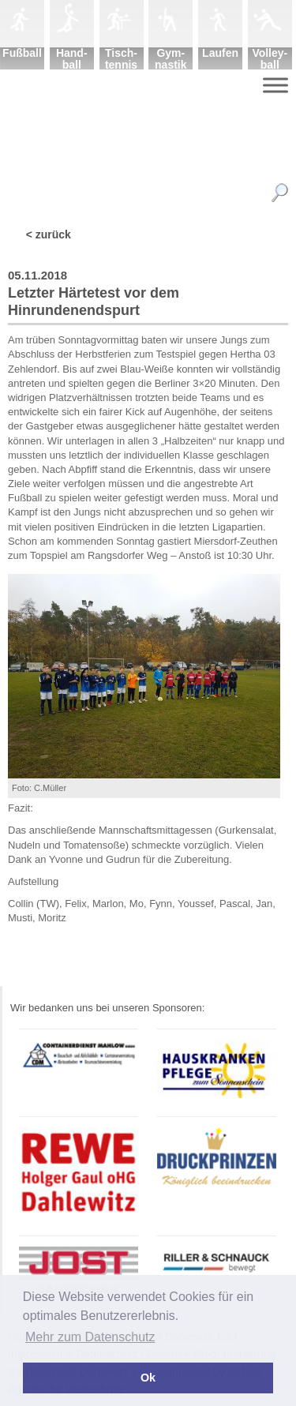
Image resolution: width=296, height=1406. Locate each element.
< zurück (48, 234)
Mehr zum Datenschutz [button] (90, 1337)
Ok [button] (148, 1377)
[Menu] (275, 84)
